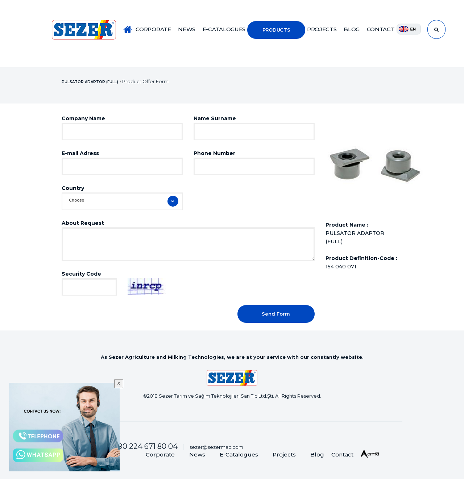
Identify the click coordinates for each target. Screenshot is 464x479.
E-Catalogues (239, 454)
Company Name (83, 118)
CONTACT (381, 29)
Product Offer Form (145, 81)
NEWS (186, 29)
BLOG (352, 29)
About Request (83, 223)
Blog (317, 454)
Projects (284, 454)
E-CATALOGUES (224, 29)
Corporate (160, 454)
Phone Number (214, 153)
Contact (342, 454)
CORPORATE (153, 29)
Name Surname (215, 118)
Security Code (81, 274)
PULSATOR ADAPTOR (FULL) (90, 81)
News (197, 454)
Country (73, 188)
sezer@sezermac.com (216, 447)
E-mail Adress (80, 153)
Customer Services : (122, 446)
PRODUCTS (276, 30)
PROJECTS (322, 29)
